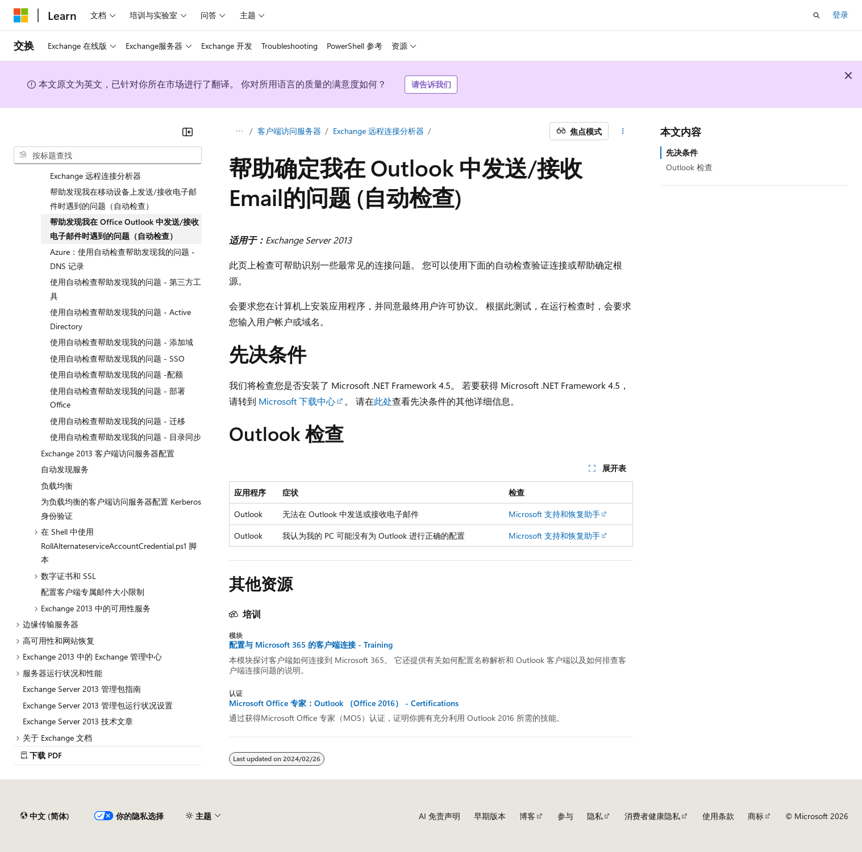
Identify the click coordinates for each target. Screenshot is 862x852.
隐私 (595, 816)
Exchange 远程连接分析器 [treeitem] (95, 175)
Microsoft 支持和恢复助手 (554, 514)
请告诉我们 (431, 84)
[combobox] (108, 155)
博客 (527, 816)
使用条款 (718, 816)
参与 (565, 816)
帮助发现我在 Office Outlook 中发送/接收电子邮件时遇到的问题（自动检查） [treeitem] (124, 228)
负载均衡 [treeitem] (57, 485)
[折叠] (187, 131)
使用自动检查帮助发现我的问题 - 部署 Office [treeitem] (117, 397)
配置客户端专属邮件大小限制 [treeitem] (92, 591)
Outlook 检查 (689, 167)
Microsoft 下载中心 (297, 401)
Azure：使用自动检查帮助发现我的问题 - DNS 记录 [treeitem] (122, 258)
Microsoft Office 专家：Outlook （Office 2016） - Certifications (344, 703)
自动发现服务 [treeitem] (65, 469)
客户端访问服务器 (289, 130)
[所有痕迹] (239, 131)
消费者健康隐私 (652, 816)
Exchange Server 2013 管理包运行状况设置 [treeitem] (98, 705)
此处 (383, 401)
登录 (840, 14)
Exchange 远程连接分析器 (378, 130)
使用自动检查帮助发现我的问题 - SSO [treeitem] (117, 358)
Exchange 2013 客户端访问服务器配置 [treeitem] (107, 453)
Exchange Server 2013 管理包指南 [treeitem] (82, 688)
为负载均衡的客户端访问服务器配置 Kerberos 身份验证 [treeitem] (121, 508)
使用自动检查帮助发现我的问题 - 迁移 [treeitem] (117, 420)
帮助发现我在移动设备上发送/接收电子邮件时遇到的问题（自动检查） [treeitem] (123, 198)
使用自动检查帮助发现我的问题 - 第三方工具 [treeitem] (125, 288)
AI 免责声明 (439, 816)
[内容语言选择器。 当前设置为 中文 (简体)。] (45, 816)
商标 (756, 816)
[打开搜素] (816, 15)
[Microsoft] (21, 15)
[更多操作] (623, 131)
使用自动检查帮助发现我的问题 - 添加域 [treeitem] (121, 342)
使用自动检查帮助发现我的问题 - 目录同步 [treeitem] (125, 436)
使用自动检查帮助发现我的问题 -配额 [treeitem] (116, 374)
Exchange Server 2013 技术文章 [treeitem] (78, 721)
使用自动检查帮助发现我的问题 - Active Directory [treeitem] (120, 319)
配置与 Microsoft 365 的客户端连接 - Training (311, 645)
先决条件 (682, 152)
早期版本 (490, 816)
